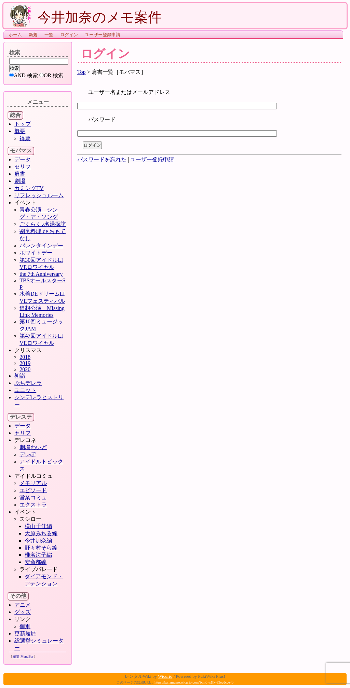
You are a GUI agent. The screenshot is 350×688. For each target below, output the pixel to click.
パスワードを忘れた (101, 159)
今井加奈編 (38, 540)
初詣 (19, 376)
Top (81, 72)
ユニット (25, 390)
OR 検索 (54, 75)
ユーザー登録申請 (102, 34)
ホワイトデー (35, 253)
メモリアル (33, 483)
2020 (24, 369)
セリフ (22, 167)
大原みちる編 (41, 533)
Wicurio (165, 676)
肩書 (19, 174)
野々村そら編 (41, 548)
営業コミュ (33, 497)
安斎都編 (35, 562)
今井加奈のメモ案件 (86, 17)
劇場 (19, 181)
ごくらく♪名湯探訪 (42, 224)
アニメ (22, 605)
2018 (24, 357)
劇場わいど (33, 447)
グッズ (22, 612)
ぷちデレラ (28, 383)
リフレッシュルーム (39, 195)
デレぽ (27, 454)
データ (22, 159)
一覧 (48, 34)
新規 (33, 34)
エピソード (33, 490)
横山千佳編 (38, 526)
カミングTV (28, 188)
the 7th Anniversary (41, 274)
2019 (24, 363)
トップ (22, 124)
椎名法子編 (38, 555)
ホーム (15, 34)
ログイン (69, 34)
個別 (24, 626)
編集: (23, 656)
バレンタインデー (41, 245)
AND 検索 (26, 75)
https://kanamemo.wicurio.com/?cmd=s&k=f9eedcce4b (193, 682)
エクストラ (33, 505)
